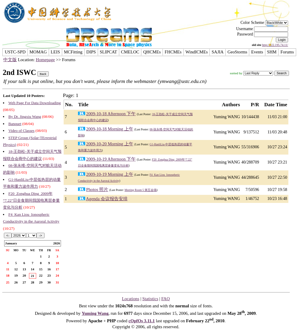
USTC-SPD (15, 52)
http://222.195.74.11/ (275, 45)
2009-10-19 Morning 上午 (109, 174)
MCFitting (73, 52)
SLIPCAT (108, 52)
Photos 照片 (97, 189)
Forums (287, 52)
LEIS (55, 52)
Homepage (45, 59)
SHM (272, 52)
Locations (130, 298)
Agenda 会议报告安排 (106, 198)
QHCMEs (152, 52)
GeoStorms (237, 52)
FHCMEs (173, 52)
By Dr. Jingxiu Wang (24, 116)
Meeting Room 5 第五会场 (141, 190)
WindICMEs (197, 52)
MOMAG (38, 52)
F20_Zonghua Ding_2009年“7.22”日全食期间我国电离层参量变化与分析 (31, 200)
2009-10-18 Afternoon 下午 (111, 113)
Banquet (14, 123)
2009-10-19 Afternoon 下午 (111, 159)
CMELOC (130, 52)
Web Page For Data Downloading (34, 103)
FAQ (165, 298)
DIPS (91, 52)
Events (257, 52)
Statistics (150, 298)
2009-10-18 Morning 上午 (109, 129)
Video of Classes (21, 130)
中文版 (10, 59)
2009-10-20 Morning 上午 (109, 143)
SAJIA (218, 52)
